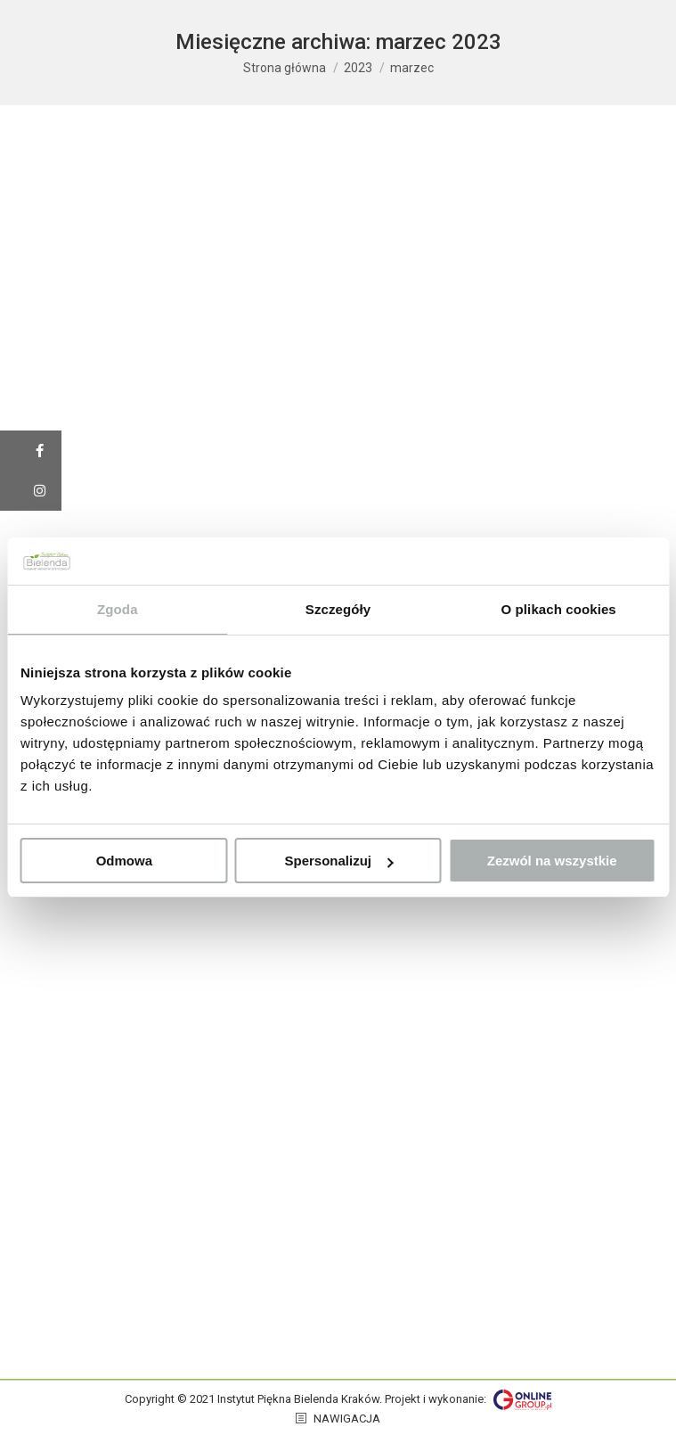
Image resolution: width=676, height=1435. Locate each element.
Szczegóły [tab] (338, 609)
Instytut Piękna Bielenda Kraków (298, 1399)
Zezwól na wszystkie (552, 860)
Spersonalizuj (338, 860)
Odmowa (124, 860)
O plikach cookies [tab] (558, 609)
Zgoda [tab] (117, 609)
